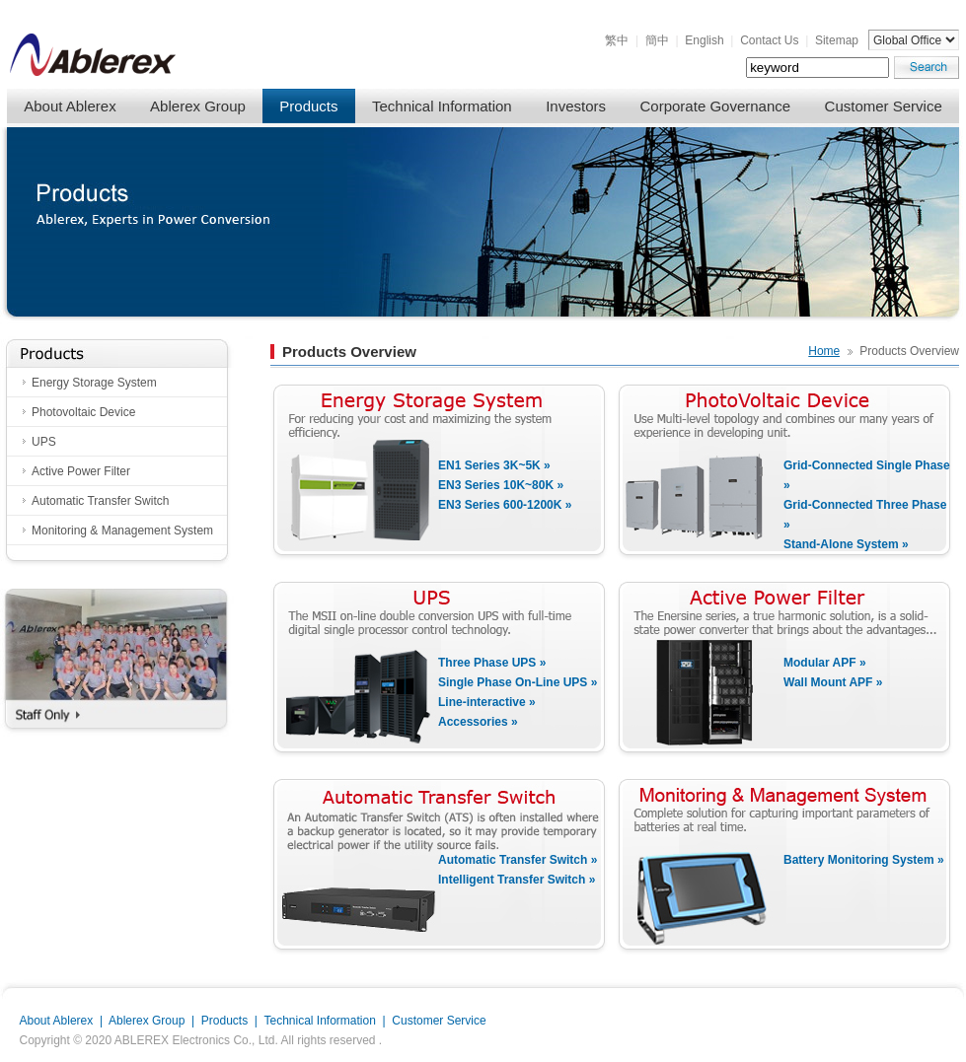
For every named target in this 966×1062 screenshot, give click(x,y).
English (704, 40)
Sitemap (836, 40)
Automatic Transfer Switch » (517, 860)
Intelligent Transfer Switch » (516, 879)
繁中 (617, 40)
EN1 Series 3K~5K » (494, 465)
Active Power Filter (81, 471)
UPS (44, 442)
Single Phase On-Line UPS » (517, 682)
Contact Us (769, 40)
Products (308, 106)
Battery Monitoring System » (863, 860)
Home (824, 351)
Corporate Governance (715, 106)
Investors (576, 106)
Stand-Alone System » (846, 544)
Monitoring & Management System (122, 530)
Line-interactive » (487, 702)
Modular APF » (824, 663)
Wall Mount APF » (832, 682)
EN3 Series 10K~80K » (500, 485)
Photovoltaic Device (83, 412)
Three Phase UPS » (492, 663)
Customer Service (883, 106)
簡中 (657, 40)
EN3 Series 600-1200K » (504, 505)
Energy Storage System (94, 382)
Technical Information (442, 106)
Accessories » (478, 722)
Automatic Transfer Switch (100, 501)
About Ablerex (69, 106)
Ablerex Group (198, 106)
